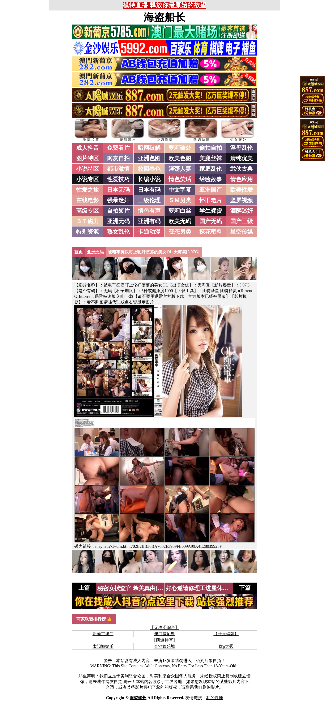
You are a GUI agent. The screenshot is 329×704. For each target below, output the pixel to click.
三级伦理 (149, 200)
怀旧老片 (210, 200)
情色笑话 (179, 179)
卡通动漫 (149, 232)
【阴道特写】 (164, 640)
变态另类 (179, 232)
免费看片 (118, 148)
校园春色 (149, 169)
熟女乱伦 (118, 232)
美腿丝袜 (210, 158)
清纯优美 (241, 158)
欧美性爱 (241, 190)
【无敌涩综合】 (164, 627)
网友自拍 (118, 158)
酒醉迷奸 (241, 211)
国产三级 (241, 221)
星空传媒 (241, 232)
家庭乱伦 (210, 169)
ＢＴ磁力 (87, 221)
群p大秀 (226, 646)
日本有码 (149, 190)
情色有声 (149, 211)
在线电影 (87, 200)
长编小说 (149, 179)
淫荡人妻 (179, 169)
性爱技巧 (118, 179)
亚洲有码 (149, 221)
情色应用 (241, 179)
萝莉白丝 (179, 211)
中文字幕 (179, 190)
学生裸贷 (210, 211)
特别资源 (87, 232)
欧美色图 (179, 158)
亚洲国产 (210, 190)
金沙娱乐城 (164, 646)
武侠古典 (241, 169)
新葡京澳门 (103, 633)
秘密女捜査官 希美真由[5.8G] (134, 588)
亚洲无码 (118, 221)
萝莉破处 (179, 148)
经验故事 (210, 179)
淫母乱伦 (241, 148)
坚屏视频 (241, 200)
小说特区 (87, 169)
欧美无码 (179, 221)
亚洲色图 (149, 158)
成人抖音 (87, 148)
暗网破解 (149, 148)
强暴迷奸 (118, 200)
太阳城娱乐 (103, 646)
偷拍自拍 (210, 148)
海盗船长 (164, 17)
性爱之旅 (87, 190)
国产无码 (210, 221)
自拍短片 (118, 211)
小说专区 (87, 179)
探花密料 (210, 232)
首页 (78, 252)
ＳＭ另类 (179, 200)
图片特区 (87, 158)
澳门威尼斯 (164, 633)
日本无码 (118, 190)
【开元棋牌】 (226, 633)
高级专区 (87, 211)
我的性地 (214, 697)
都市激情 (118, 169)
